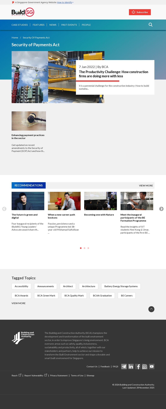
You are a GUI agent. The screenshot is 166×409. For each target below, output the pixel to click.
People (86, 24)
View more (18, 303)
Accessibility (21, 286)
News (52, 24)
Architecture (89, 286)
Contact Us (92, 366)
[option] (28, 221)
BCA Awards (21, 295)
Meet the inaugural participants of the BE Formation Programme (133, 217)
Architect (68, 286)
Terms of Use (77, 375)
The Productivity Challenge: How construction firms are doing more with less (113, 74)
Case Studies (20, 24)
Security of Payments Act (36, 37)
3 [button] (88, 247)
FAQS (115, 366)
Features (38, 24)
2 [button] (84, 247)
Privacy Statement (59, 375)
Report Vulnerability (35, 375)
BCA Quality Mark (74, 295)
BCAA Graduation (103, 295)
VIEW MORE (146, 185)
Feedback (105, 366)
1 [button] (80, 247)
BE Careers (127, 295)
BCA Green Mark (47, 295)
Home (15, 37)
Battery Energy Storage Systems (121, 286)
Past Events (69, 24)
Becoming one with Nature (99, 214)
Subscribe (144, 12)
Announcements (46, 286)
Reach (16, 375)
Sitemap (90, 375)
